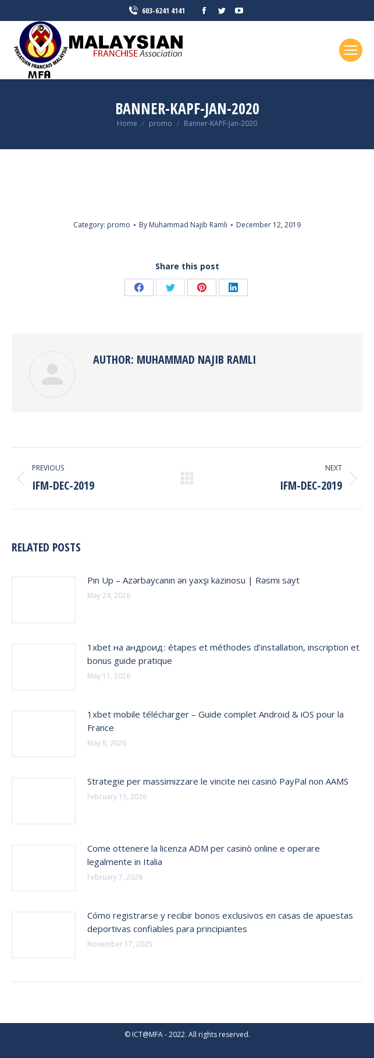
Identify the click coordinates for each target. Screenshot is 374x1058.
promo (118, 225)
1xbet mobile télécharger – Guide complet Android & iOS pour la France (215, 720)
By (183, 225)
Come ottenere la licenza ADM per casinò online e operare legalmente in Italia (203, 854)
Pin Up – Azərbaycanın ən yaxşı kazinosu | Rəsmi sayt (193, 580)
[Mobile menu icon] (350, 50)
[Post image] (44, 600)
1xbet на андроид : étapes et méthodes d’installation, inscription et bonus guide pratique (223, 653)
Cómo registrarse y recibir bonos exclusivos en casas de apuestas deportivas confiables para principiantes (220, 921)
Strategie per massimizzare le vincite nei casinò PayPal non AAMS (217, 781)
